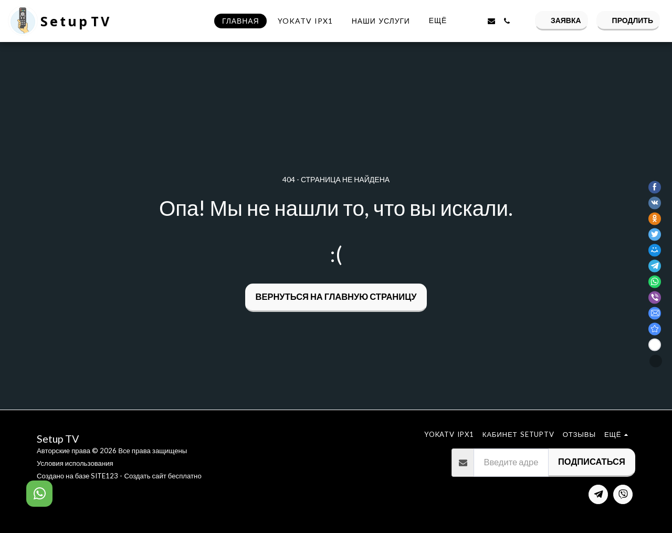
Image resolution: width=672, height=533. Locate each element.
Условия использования (75, 463)
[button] (475, 21)
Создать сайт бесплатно (162, 476)
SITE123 (104, 476)
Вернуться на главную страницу (336, 296)
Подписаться (591, 461)
